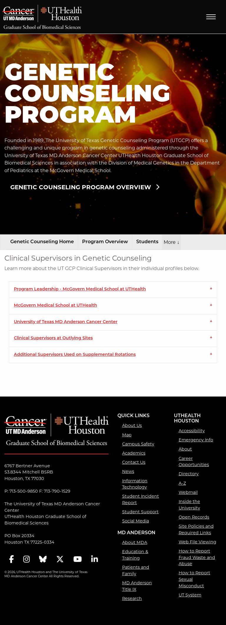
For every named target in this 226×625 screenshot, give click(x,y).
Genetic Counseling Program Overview (80, 187)
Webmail (188, 492)
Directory (189, 473)
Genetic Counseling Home (42, 242)
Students (147, 242)
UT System (190, 595)
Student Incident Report (140, 499)
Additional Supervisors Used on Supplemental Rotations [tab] (75, 355)
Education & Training (135, 555)
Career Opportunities (194, 462)
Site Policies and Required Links (196, 529)
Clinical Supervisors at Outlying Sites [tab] (53, 338)
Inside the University (189, 505)
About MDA (134, 542)
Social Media (135, 521)
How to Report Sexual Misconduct (194, 579)
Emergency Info (196, 440)
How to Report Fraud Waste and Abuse (197, 557)
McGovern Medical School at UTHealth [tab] (55, 305)
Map (127, 435)
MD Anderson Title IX (137, 586)
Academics (133, 453)
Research (132, 598)
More (171, 242)
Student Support (140, 511)
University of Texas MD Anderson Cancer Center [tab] (65, 322)
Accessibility (192, 430)
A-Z (182, 483)
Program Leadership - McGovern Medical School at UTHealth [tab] (80, 289)
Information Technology (134, 484)
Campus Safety (138, 444)
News (128, 471)
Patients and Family (135, 570)
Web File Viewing (197, 542)
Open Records (194, 517)
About (185, 449)
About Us (132, 425)
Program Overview (105, 242)
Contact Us (133, 462)
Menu (211, 16)
